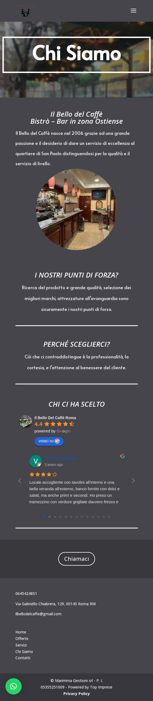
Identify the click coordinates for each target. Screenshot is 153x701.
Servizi (21, 645)
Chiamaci (76, 558)
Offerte (21, 638)
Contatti (22, 657)
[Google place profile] (55, 418)
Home (20, 632)
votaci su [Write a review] (49, 441)
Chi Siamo (24, 651)
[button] (13, 686)
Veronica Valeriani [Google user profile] (61, 458)
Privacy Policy (76, 693)
